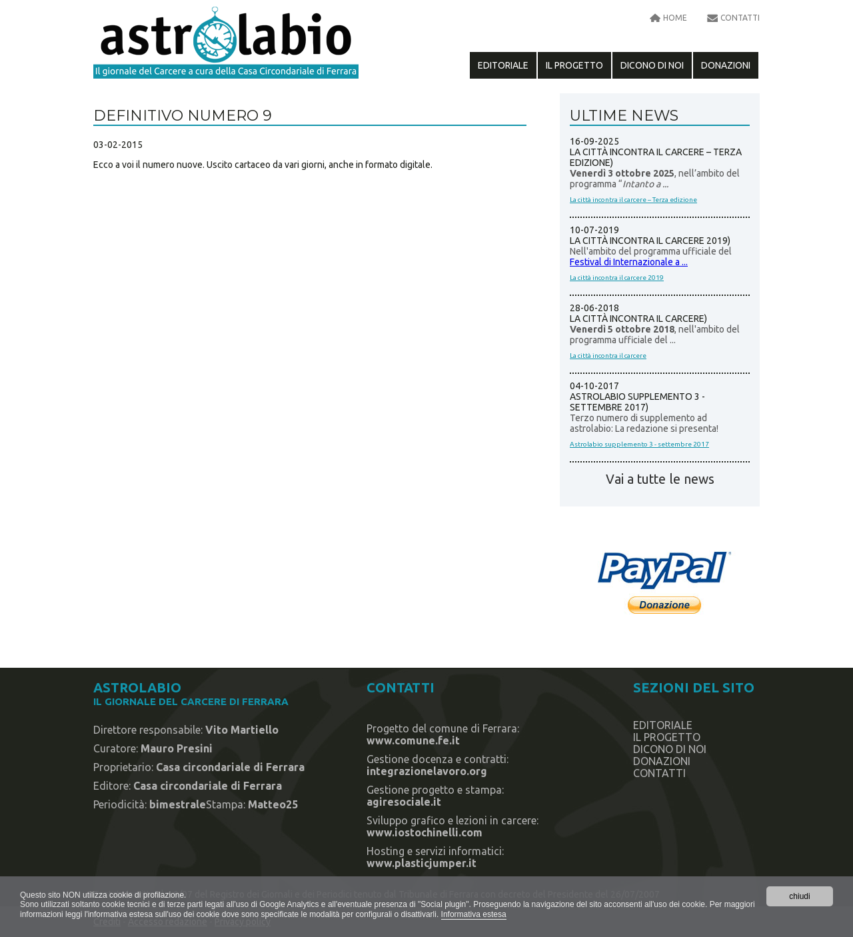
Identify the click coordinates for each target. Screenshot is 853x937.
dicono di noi (652, 65)
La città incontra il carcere (608, 355)
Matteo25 (273, 804)
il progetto (574, 65)
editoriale (503, 65)
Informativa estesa (473, 914)
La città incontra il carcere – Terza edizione (633, 199)
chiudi (799, 896)
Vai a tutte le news (660, 479)
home (675, 17)
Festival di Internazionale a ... (629, 262)
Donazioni (725, 65)
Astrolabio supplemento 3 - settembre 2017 (639, 444)
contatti (740, 17)
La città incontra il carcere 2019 (617, 277)
